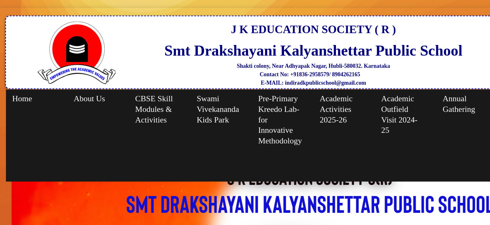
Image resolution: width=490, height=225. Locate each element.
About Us (89, 98)
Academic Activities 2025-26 (336, 109)
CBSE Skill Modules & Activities (154, 109)
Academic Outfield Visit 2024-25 (399, 114)
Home (22, 98)
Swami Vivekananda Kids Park (218, 109)
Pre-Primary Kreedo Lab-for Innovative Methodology (280, 119)
